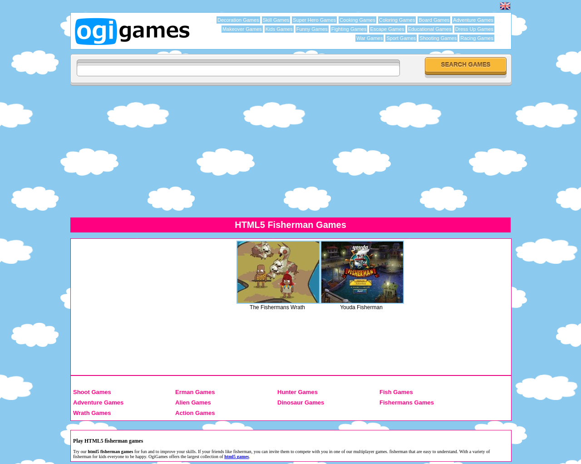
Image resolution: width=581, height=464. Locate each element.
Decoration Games (238, 20)
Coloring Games (397, 20)
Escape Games (387, 29)
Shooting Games (438, 38)
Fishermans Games (406, 402)
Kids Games (279, 29)
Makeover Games (242, 29)
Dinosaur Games (300, 402)
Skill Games (276, 20)
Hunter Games (297, 392)
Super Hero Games (314, 20)
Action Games (195, 413)
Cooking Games (357, 20)
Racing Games (476, 38)
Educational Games (430, 29)
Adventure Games (473, 20)
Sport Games (401, 38)
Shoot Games (92, 392)
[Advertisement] (290, 151)
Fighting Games (349, 29)
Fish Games (396, 392)
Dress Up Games (474, 29)
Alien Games (193, 402)
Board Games (434, 20)
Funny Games (312, 29)
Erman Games (195, 392)
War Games (369, 38)
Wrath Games (92, 413)
